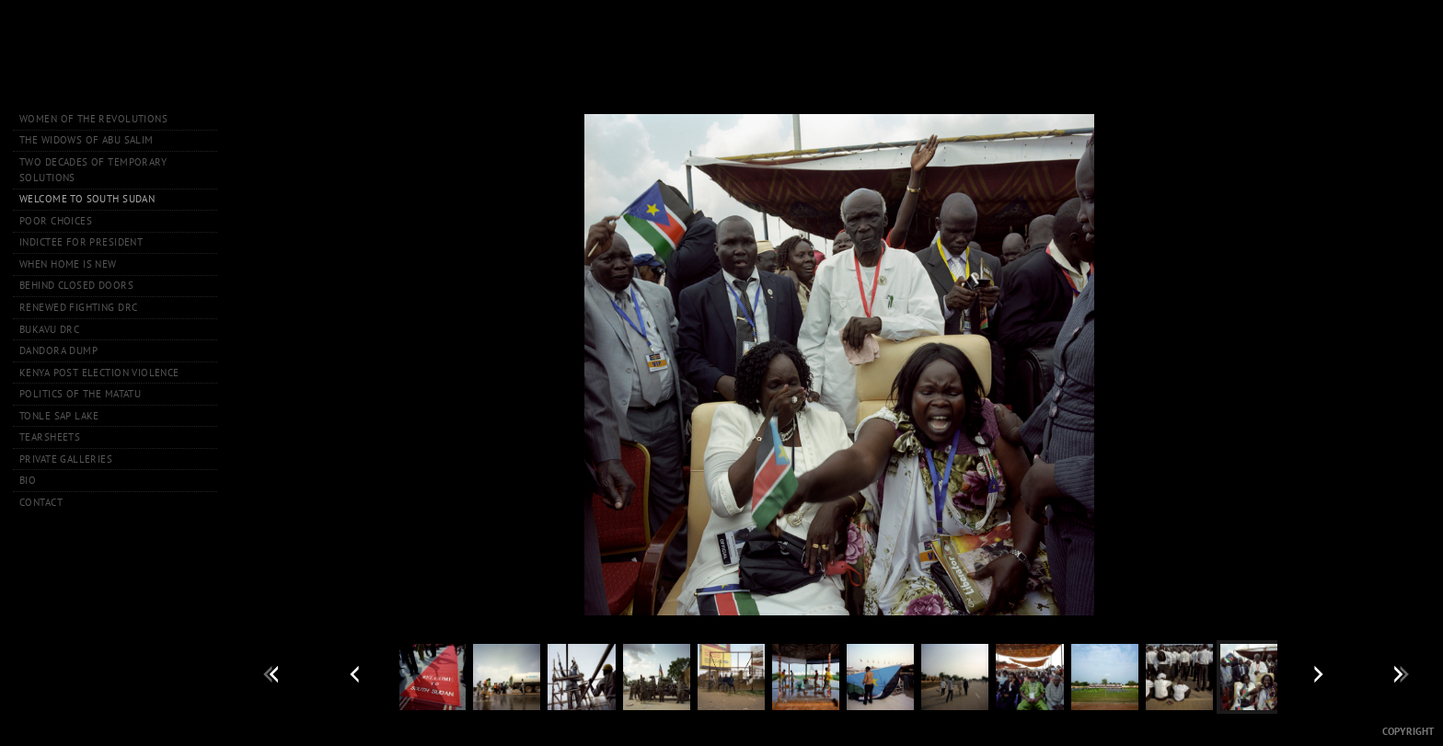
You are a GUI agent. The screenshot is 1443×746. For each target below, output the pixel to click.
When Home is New (68, 264)
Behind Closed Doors (76, 285)
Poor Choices (55, 220)
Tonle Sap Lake (59, 415)
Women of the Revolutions (93, 118)
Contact (41, 502)
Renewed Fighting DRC (78, 307)
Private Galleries (65, 459)
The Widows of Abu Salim (86, 139)
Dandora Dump (58, 350)
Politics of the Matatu (80, 393)
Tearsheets (49, 436)
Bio (27, 480)
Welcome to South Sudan (87, 198)
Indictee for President (81, 241)
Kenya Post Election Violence (99, 372)
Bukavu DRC (49, 329)
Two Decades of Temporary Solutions (93, 169)
